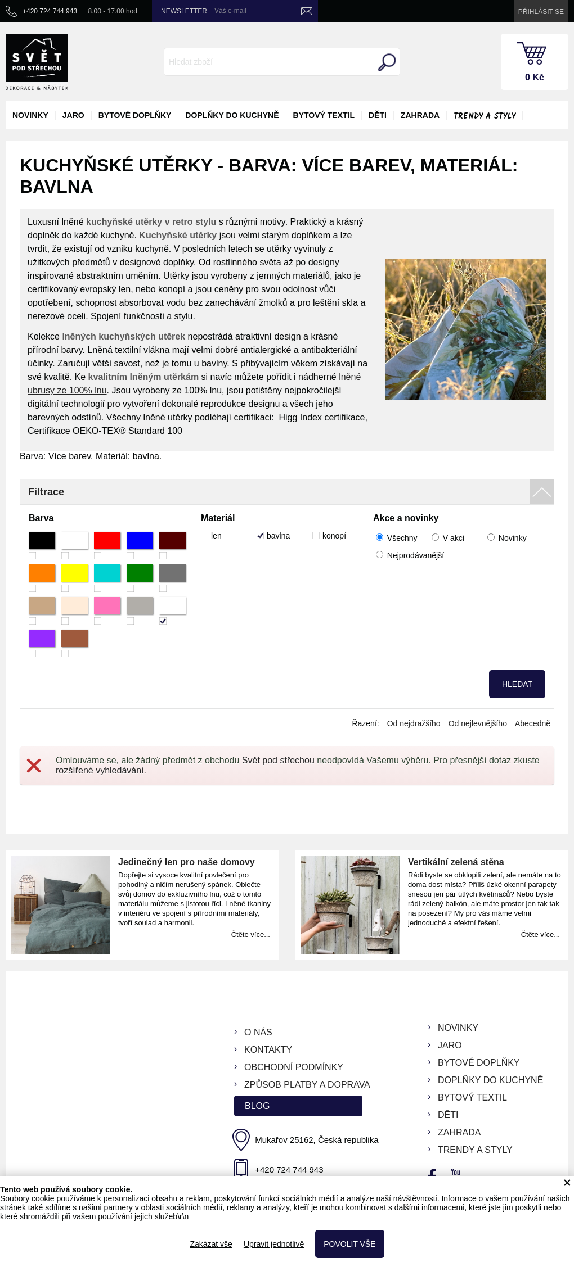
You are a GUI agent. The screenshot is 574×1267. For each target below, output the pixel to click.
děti (378, 115)
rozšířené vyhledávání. (101, 770)
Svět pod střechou (278, 760)
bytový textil (324, 115)
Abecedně (532, 723)
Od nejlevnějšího (478, 723)
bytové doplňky (135, 115)
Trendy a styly (484, 116)
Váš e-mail (230, 11)
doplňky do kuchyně (232, 115)
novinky (30, 115)
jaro (73, 115)
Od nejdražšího (414, 723)
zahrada (420, 115)
